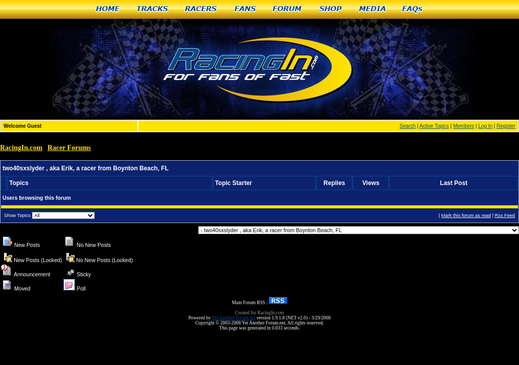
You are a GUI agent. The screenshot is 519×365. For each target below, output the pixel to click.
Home (107, 9)
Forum (288, 9)
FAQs (412, 9)
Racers (201, 9)
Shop (331, 9)
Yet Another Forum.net (233, 317)
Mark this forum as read (466, 215)
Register (506, 126)
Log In (485, 126)
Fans (245, 9)
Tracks (152, 9)
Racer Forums (69, 148)
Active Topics (434, 126)
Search (407, 126)
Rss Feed (505, 215)
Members (463, 126)
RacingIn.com (21, 148)
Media (372, 9)
